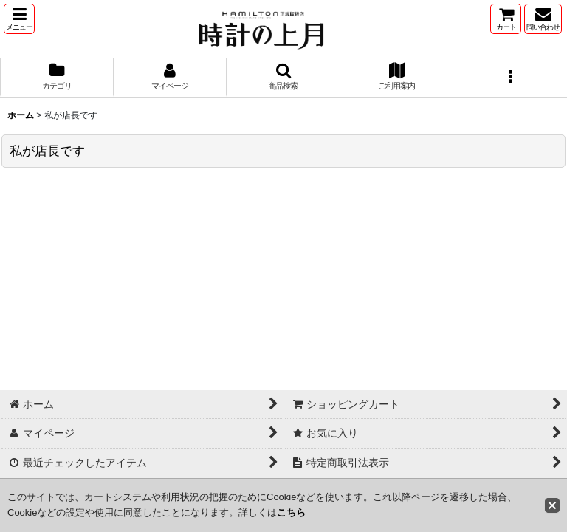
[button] (19, 19)
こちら (291, 512)
